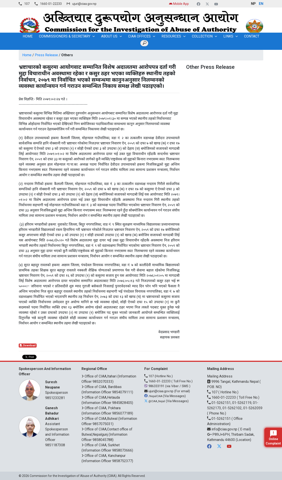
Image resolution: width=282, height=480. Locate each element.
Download (27, 345)
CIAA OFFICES (139, 36)
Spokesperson (57, 387)
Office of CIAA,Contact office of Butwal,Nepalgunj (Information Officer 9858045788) (107, 434)
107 (27, 4)
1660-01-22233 (51, 4)
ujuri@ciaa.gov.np (84, 4)
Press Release (46, 55)
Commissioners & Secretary (64, 36)
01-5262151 (219, 418)
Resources (171, 36)
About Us (109, 36)
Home (27, 55)
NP (253, 4)
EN (261, 4)
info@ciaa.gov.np (222, 429)
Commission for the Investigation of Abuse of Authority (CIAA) (73, 476)
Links (228, 36)
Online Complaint (273, 437)
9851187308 (55, 445)
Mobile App (179, 4)
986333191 (154, 386)
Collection (202, 36)
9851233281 (55, 398)
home (28, 36)
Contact (251, 36)
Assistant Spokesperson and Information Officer (57, 423)
